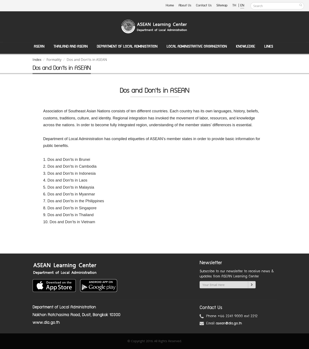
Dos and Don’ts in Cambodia (72, 166)
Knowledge (245, 47)
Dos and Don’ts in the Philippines (76, 201)
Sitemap (222, 5)
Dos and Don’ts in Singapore (72, 208)
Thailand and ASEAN (71, 47)
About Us (185, 5)
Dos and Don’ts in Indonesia (72, 173)
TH (234, 5)
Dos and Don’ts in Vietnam (72, 222)
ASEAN (39, 47)
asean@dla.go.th (229, 323)
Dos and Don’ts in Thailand (71, 215)
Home (170, 5)
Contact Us (204, 5)
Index (37, 59)
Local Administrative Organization (197, 47)
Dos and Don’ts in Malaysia (71, 187)
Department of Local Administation (127, 47)
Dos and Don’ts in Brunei (69, 159)
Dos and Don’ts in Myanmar (71, 194)
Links (268, 47)
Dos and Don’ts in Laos (68, 180)
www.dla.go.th (46, 322)
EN (242, 5)
